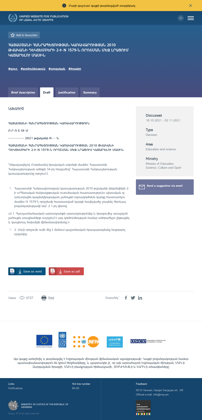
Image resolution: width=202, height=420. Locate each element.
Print (51, 298)
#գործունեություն (33, 69)
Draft (46, 92)
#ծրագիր (74, 69)
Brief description (23, 92)
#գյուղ (12, 69)
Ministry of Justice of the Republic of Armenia (44, 406)
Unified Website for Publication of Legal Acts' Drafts (43, 18)
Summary (90, 92)
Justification (66, 92)
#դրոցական (57, 69)
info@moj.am (161, 394)
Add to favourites (26, 35)
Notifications (15, 388)
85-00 (75, 388)
